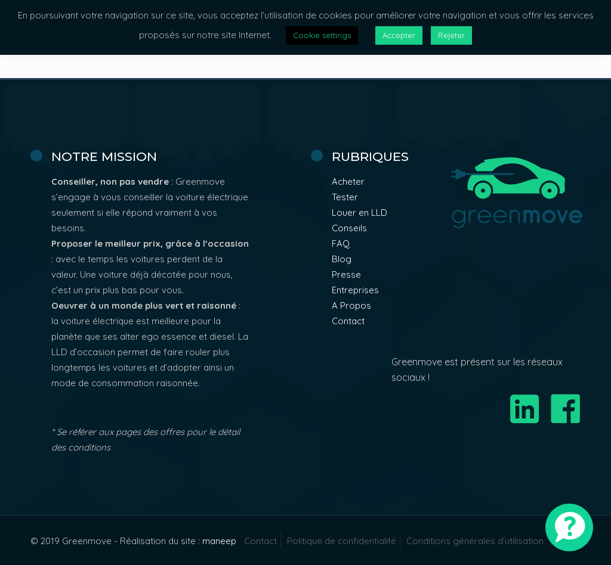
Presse (346, 274)
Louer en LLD (359, 212)
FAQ (341, 243)
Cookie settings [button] (322, 35)
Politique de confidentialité (341, 541)
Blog (341, 259)
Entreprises (355, 290)
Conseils (349, 228)
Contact (348, 321)
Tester (345, 197)
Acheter (348, 181)
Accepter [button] (398, 35)
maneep (219, 541)
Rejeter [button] (451, 35)
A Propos (351, 305)
